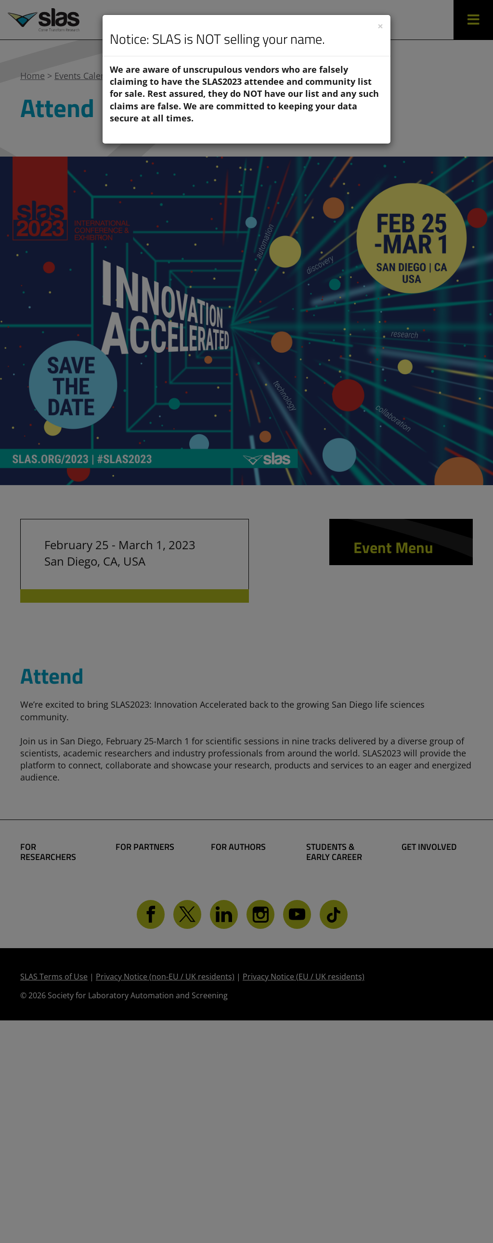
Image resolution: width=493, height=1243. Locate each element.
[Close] (380, 26)
